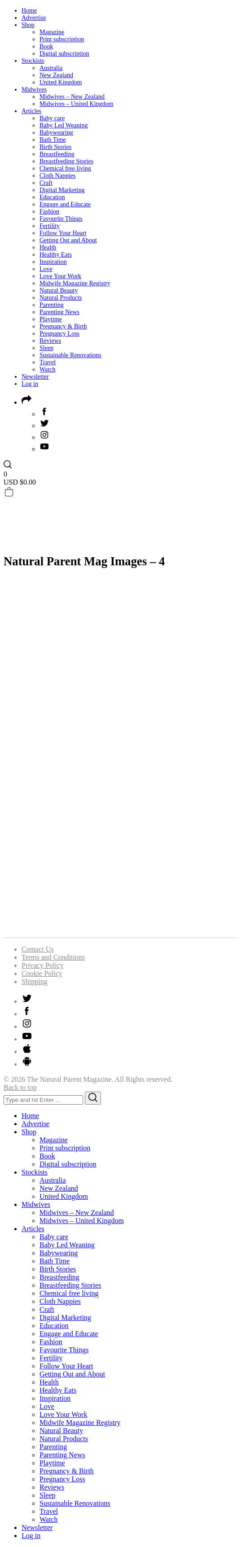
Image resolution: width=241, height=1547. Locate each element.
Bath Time (52, 139)
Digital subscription (64, 53)
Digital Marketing (62, 190)
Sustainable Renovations (70, 355)
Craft (46, 182)
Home (29, 10)
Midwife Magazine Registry (74, 283)
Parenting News (59, 312)
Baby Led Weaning (63, 125)
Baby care (52, 118)
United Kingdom (60, 82)
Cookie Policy (42, 973)
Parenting (51, 305)
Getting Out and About (68, 240)
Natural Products (60, 297)
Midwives (34, 89)
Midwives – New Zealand (72, 96)
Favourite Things (61, 218)
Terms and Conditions (53, 957)
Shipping (35, 981)
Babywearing (56, 132)
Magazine (51, 32)
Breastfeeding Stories (66, 161)
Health (47, 247)
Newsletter (35, 376)
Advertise (34, 17)
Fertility (49, 226)
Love (46, 269)
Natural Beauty (58, 290)
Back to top (20, 1087)
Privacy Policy (43, 965)
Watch (47, 369)
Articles (31, 111)
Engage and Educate (65, 204)
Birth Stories (55, 147)
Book (46, 46)
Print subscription (61, 39)
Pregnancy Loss (59, 333)
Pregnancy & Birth (63, 326)
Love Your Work (60, 276)
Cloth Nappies (57, 175)
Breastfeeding (56, 154)
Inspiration (53, 261)
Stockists (33, 60)
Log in (30, 383)
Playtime (50, 319)
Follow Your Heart (63, 233)
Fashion (49, 211)
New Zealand (56, 75)
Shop (28, 25)
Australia (50, 68)
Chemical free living (65, 168)
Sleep (46, 348)
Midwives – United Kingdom (76, 104)
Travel (47, 362)
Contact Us (38, 949)
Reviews (50, 340)
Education (52, 197)
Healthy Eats (55, 254)
